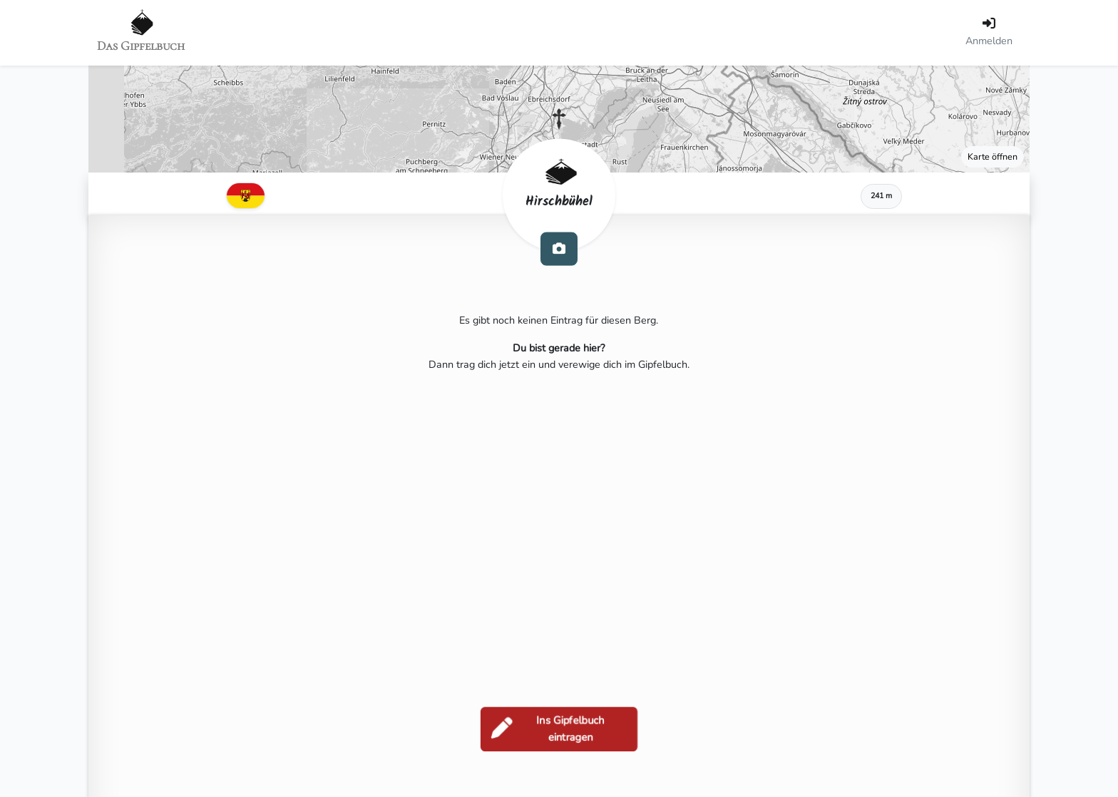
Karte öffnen (992, 156)
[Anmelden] (989, 32)
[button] (559, 119)
